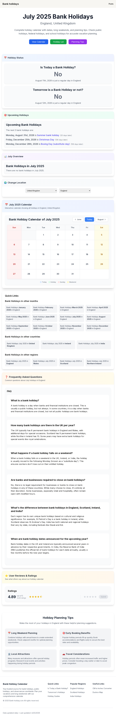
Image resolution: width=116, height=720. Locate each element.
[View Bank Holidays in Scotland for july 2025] (71, 362)
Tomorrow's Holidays (56, 692)
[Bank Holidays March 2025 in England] (71, 309)
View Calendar (38, 42)
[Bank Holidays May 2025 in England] (17, 318)
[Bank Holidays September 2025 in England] (17, 327)
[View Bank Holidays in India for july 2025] (94, 344)
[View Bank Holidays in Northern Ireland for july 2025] (98, 362)
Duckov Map (98, 692)
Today (89, 219)
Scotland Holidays (77, 692)
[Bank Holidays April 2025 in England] (98, 309)
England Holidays (77, 688)
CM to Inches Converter (102, 688)
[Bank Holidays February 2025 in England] (44, 309)
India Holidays (75, 696)
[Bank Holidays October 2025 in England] (44, 327)
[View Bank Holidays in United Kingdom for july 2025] (22, 344)
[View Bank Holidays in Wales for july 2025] (44, 362)
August (102, 219)
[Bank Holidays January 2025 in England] (17, 309)
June (77, 219)
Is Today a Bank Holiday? (58, 688)
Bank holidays (11, 3)
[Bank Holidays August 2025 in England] (98, 318)
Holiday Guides (54, 696)
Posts (111, 4)
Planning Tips (77, 42)
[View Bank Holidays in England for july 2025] (17, 362)
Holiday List (58, 42)
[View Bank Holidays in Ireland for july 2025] (58, 344)
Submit (103, 597)
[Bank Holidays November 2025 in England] (71, 327)
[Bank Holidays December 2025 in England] (98, 327)
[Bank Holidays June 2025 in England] (44, 318)
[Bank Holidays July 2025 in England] (71, 318)
